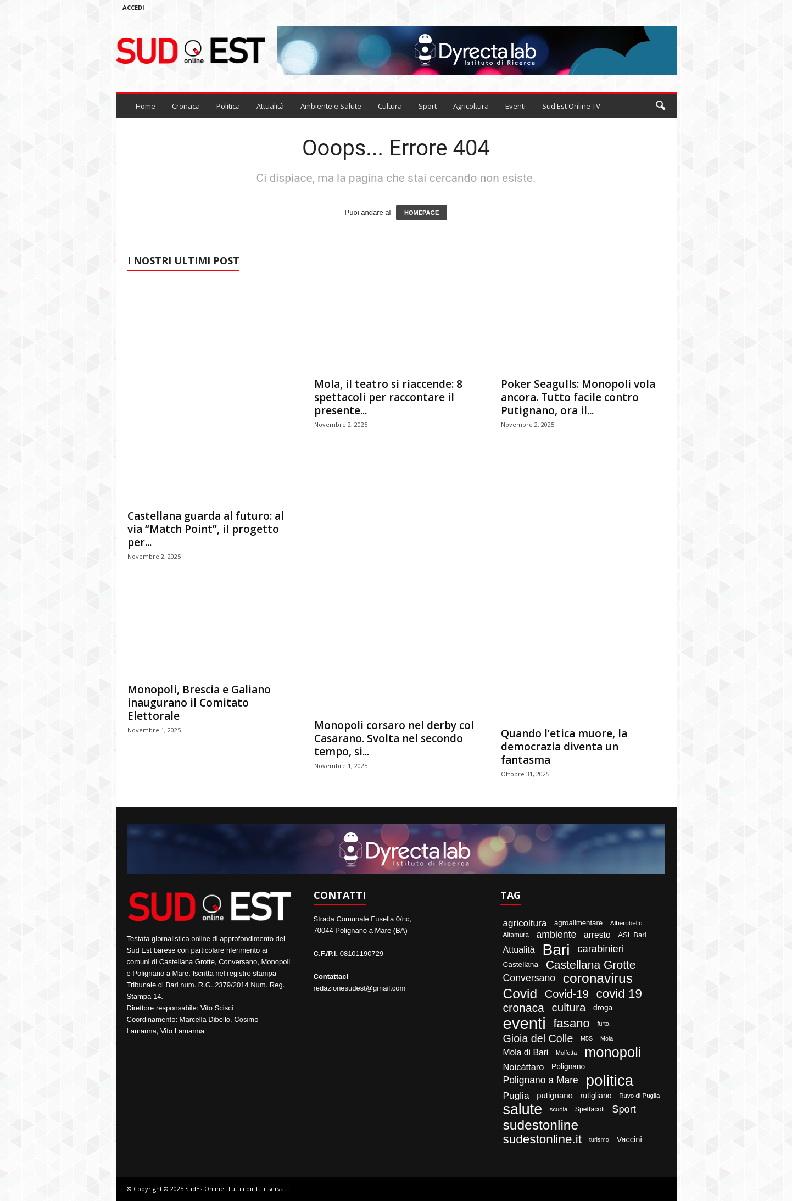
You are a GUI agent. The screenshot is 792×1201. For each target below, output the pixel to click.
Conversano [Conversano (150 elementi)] (529, 978)
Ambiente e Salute (330, 106)
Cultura (390, 106)
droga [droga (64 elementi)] (602, 1008)
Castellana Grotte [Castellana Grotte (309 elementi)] (591, 964)
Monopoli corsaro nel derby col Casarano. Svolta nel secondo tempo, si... (394, 738)
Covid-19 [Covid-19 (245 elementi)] (567, 993)
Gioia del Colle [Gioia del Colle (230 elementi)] (538, 1038)
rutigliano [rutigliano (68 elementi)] (595, 1095)
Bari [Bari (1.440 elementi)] (556, 949)
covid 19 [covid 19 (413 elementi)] (619, 994)
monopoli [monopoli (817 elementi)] (613, 1053)
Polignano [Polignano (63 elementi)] (568, 1067)
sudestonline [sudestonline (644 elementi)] (541, 1125)
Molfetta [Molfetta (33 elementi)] (566, 1053)
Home (145, 106)
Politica (228, 106)
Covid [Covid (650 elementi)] (520, 994)
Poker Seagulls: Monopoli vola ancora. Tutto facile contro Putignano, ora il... (578, 397)
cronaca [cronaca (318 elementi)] (523, 1008)
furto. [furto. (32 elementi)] (603, 1024)
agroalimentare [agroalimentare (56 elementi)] (578, 922)
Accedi (133, 7)
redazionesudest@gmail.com (360, 988)
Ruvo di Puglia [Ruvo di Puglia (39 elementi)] (639, 1096)
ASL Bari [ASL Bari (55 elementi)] (632, 934)
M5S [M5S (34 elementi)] (587, 1039)
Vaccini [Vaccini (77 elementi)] (629, 1140)
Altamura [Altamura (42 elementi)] (516, 935)
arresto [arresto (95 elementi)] (597, 935)
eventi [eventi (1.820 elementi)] (524, 1023)
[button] (660, 106)
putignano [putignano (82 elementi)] (555, 1096)
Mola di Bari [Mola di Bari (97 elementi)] (526, 1052)
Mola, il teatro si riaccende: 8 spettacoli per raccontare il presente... (388, 397)
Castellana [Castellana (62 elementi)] (521, 965)
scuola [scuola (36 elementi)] (558, 1110)
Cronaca (186, 106)
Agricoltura (471, 106)
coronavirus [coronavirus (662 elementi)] (598, 979)
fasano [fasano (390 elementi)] (571, 1023)
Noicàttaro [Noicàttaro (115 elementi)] (523, 1067)
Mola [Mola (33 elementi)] (606, 1039)
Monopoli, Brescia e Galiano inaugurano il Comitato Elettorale (199, 702)
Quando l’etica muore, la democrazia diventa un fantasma (564, 746)
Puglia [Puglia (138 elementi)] (516, 1095)
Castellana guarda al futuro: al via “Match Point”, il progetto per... (205, 529)
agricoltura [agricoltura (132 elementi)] (525, 923)
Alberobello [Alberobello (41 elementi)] (626, 923)
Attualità (270, 106)
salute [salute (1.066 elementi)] (523, 1109)
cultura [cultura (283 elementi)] (568, 1008)
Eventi (515, 106)
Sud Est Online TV (571, 106)
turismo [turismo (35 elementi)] (599, 1140)
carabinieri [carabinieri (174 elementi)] (600, 949)
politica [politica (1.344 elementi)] (609, 1080)
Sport (428, 106)
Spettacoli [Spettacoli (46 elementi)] (590, 1109)
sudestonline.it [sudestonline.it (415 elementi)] (542, 1139)
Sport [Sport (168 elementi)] (624, 1109)
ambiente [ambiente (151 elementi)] (556, 935)
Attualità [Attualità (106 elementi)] (519, 949)
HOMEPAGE (421, 212)
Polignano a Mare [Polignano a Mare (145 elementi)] (540, 1081)
